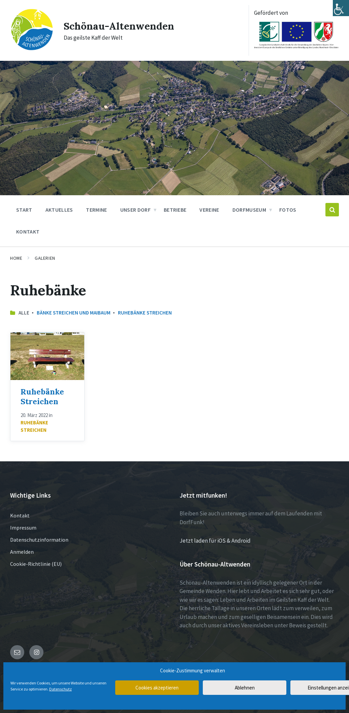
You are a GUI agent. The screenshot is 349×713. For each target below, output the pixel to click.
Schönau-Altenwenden (118, 25)
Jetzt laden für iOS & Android (215, 540)
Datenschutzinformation (39, 539)
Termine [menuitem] (96, 209)
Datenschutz (60, 688)
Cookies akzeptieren (157, 687)
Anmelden (22, 551)
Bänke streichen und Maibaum (73, 312)
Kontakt (20, 515)
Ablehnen (245, 687)
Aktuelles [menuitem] (59, 209)
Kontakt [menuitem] (27, 231)
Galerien (45, 258)
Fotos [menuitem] (287, 209)
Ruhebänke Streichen (145, 312)
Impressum (23, 527)
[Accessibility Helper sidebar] (341, 8)
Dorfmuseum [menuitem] (249, 209)
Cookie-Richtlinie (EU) (36, 563)
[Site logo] (31, 49)
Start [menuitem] (24, 209)
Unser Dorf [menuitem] (135, 209)
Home (16, 258)
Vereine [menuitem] (209, 209)
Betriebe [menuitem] (175, 209)
